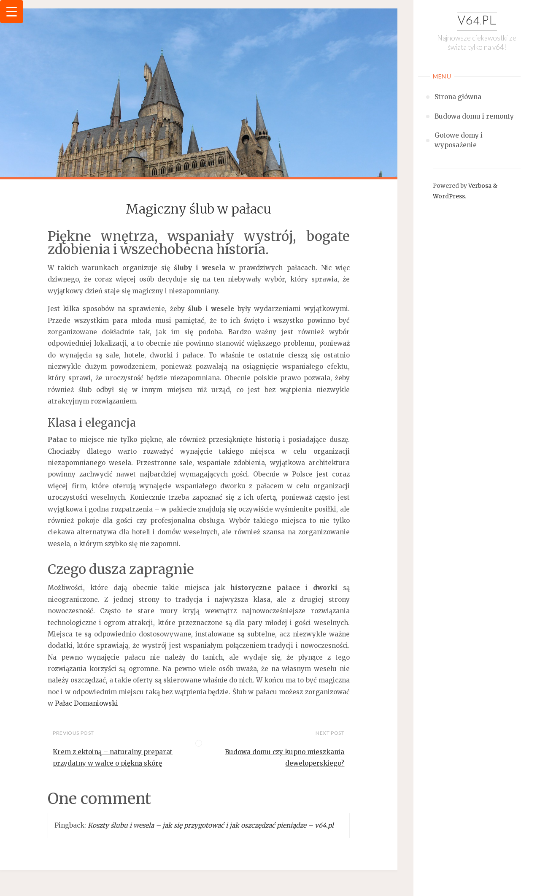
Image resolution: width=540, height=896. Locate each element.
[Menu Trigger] (11, 11)
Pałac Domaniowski (86, 703)
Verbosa (479, 185)
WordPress (449, 196)
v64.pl (477, 21)
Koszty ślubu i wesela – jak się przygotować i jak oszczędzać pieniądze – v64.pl (211, 825)
